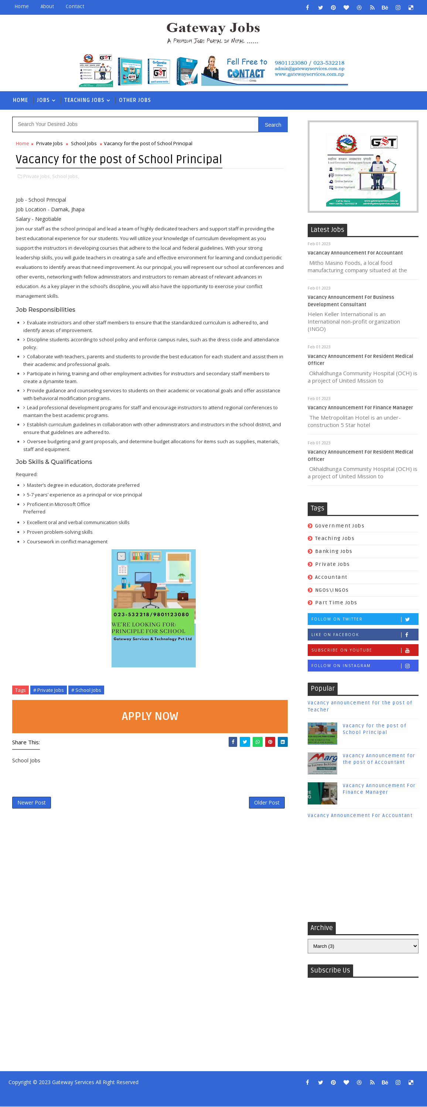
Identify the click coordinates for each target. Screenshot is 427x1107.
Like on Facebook (364, 635)
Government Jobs (340, 526)
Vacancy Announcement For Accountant (360, 816)
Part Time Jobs (336, 603)
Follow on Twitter (364, 620)
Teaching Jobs (84, 100)
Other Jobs (135, 100)
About (47, 6)
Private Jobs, (37, 176)
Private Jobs (332, 564)
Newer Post (31, 803)
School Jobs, (65, 176)
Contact (75, 6)
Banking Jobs (334, 552)
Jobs (43, 100)
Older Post (257, 803)
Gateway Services (73, 1082)
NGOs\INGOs (332, 590)
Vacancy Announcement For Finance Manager (360, 408)
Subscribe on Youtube (364, 651)
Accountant (331, 577)
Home (21, 6)
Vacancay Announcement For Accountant (355, 254)
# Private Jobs (48, 690)
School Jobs (84, 143)
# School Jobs (86, 690)
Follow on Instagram (364, 666)
